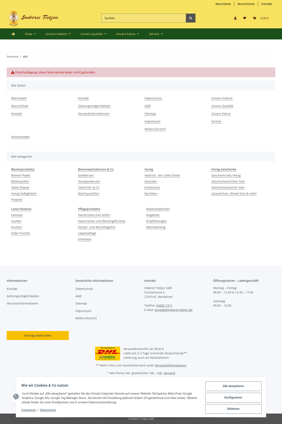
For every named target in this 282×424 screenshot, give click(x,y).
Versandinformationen (94, 114)
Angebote (153, 215)
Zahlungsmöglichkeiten (94, 106)
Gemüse (17, 215)
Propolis (17, 199)
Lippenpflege (87, 233)
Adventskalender (158, 209)
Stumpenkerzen (89, 181)
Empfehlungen (156, 221)
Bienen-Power (21, 175)
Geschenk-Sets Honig (226, 175)
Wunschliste (246, 4)
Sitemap (150, 114)
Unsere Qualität (222, 106)
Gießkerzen (86, 175)
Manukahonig (155, 227)
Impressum (152, 121)
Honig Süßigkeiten (24, 193)
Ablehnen (232, 409)
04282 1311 (164, 305)
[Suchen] (143, 18)
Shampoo (84, 239)
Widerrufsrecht (155, 129)
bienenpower (20, 137)
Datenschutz (153, 98)
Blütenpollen (20, 181)
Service (216, 121)
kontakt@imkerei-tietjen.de (174, 310)
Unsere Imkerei (222, 98)
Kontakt (266, 4)
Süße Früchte (20, 233)
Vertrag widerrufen (37, 335)
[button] (235, 18)
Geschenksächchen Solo (228, 181)
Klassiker (151, 181)
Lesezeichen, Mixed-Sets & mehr (234, 193)
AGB (147, 106)
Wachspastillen (88, 193)
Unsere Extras (221, 114)
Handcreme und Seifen (94, 215)
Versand (169, 373)
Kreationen (152, 187)
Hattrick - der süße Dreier (162, 175)
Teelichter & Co (88, 187)
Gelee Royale (20, 187)
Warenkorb (223, 4)
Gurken (16, 221)
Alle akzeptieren (231, 387)
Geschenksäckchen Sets (227, 187)
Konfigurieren (232, 398)
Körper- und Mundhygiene (96, 227)
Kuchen (16, 227)
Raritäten (151, 193)
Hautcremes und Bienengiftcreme (101, 221)
